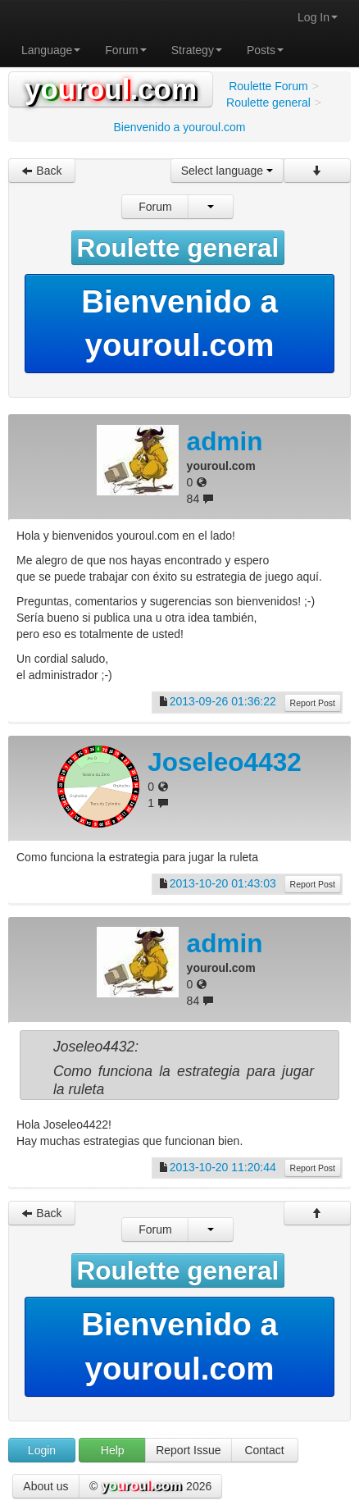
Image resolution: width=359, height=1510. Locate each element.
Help (113, 1450)
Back (41, 170)
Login (42, 1450)
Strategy (196, 50)
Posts (265, 50)
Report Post (312, 703)
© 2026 (150, 1487)
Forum (125, 50)
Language (50, 50)
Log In (318, 17)
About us (45, 1486)
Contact (264, 1450)
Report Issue (188, 1450)
